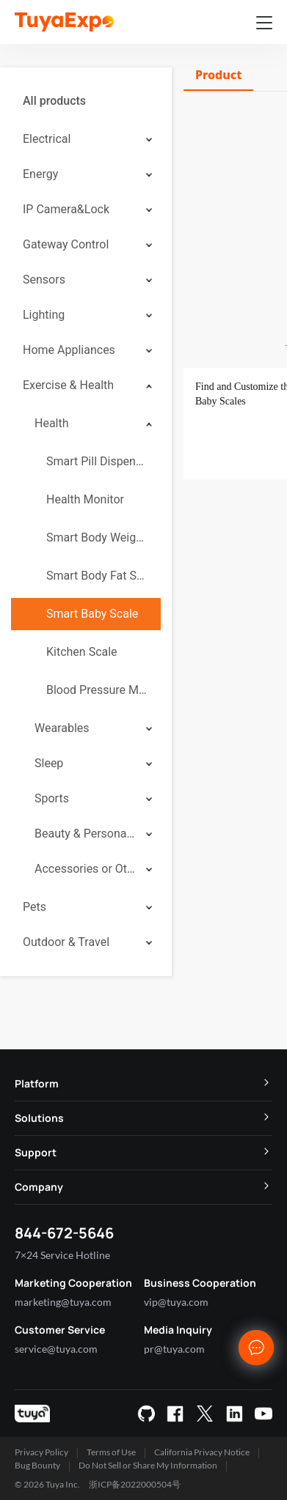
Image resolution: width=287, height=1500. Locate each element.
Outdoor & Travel (66, 942)
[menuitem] (86, 101)
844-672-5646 (64, 1233)
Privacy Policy (41, 1452)
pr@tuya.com (174, 1348)
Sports (51, 798)
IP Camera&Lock (66, 209)
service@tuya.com (56, 1348)
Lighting (44, 315)
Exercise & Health (68, 385)
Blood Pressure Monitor (97, 690)
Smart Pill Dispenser (97, 461)
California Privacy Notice (202, 1452)
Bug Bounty (37, 1465)
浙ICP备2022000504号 (135, 1484)
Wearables (62, 728)
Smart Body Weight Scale (97, 537)
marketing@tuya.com (63, 1302)
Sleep (48, 763)
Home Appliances (69, 350)
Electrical (46, 139)
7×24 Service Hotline (62, 1255)
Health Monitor (85, 499)
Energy (40, 174)
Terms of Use (111, 1452)
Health (51, 423)
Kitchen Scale (81, 652)
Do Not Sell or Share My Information (148, 1465)
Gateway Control (66, 244)
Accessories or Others (85, 869)
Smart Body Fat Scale (97, 576)
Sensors (44, 280)
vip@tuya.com (176, 1302)
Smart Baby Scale (92, 614)
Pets (34, 907)
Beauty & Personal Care (85, 833)
